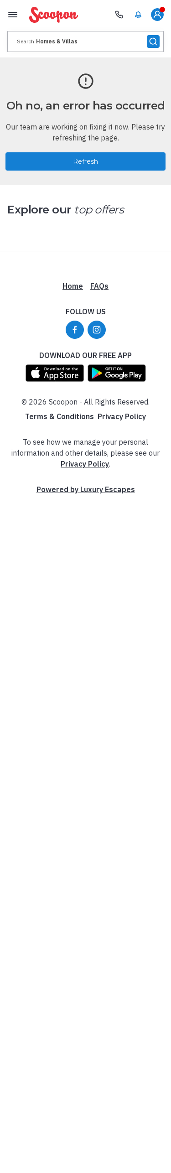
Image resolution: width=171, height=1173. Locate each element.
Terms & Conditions (59, 416)
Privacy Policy (122, 416)
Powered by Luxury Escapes (85, 489)
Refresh (85, 161)
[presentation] (85, 41)
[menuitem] (138, 14)
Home (72, 286)
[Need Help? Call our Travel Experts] (119, 14)
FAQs (99, 286)
